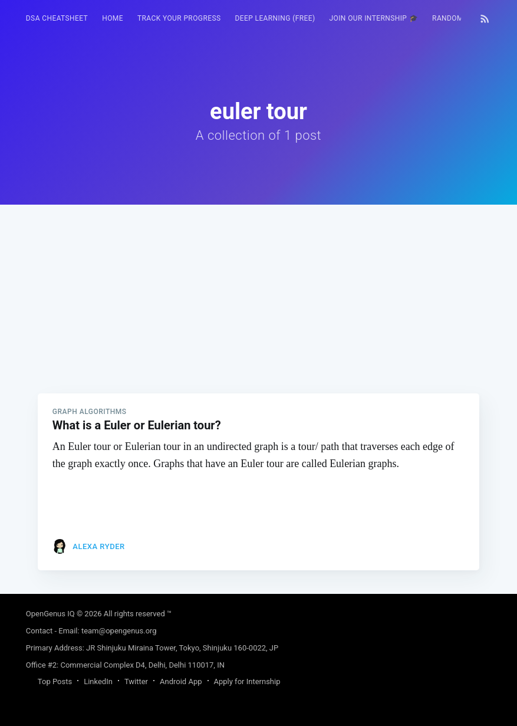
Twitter (136, 681)
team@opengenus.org (119, 630)
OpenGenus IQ (50, 613)
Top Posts (55, 681)
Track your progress (179, 18)
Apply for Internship (247, 681)
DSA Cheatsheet (57, 18)
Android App (181, 681)
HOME (112, 18)
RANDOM (447, 18)
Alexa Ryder (98, 546)
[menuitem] (57, 18)
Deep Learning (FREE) (275, 18)
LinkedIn (98, 681)
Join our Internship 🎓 (374, 18)
